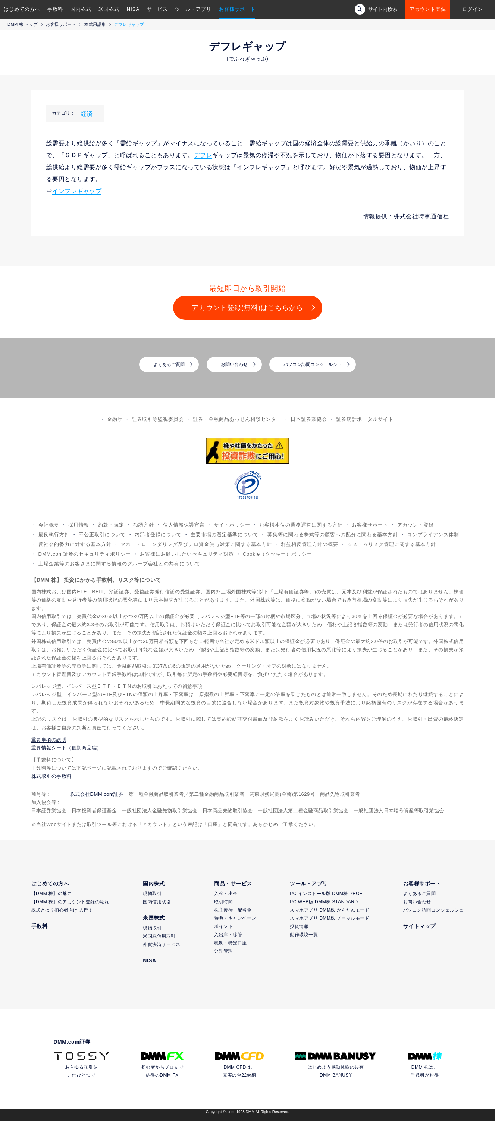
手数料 (55, 9)
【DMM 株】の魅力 (51, 893)
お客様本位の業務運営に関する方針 (301, 525)
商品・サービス (233, 883)
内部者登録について (158, 534)
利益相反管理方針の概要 (309, 544)
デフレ (203, 155)
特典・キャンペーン (235, 918)
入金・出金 (226, 893)
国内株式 (81, 9)
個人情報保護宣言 (184, 525)
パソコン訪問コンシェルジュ (312, 364)
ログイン (472, 9)
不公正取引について (102, 534)
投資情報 (299, 926)
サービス (157, 9)
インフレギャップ (76, 191)
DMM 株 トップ (22, 24)
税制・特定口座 (230, 942)
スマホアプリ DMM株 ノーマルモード (329, 918)
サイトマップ (419, 926)
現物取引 (152, 893)
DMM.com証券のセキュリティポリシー (84, 554)
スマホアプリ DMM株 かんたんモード (329, 910)
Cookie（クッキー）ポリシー (277, 554)
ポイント (223, 926)
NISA (133, 9)
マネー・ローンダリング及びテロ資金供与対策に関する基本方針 (196, 544)
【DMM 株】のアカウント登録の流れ (70, 901)
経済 (87, 114)
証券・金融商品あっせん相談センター (237, 419)
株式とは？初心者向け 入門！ (62, 910)
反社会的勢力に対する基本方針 (75, 544)
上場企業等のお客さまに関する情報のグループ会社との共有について (119, 563)
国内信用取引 (157, 901)
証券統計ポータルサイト (365, 419)
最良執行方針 (54, 534)
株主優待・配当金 (232, 910)
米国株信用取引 (159, 936)
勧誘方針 (143, 525)
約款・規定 (111, 525)
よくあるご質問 (169, 364)
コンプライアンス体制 (433, 534)
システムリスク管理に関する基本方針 (391, 544)
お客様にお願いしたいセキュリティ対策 (187, 554)
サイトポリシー (232, 525)
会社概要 (48, 525)
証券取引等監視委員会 (158, 419)
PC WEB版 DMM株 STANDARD (324, 901)
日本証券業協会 (309, 419)
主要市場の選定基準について (225, 534)
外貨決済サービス (161, 944)
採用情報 (78, 525)
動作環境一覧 (304, 934)
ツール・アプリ (193, 9)
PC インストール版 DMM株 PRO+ (326, 893)
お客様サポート (237, 9)
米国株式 (108, 9)
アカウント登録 (428, 9)
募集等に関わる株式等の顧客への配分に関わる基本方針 (332, 534)
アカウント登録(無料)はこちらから (247, 307)
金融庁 (115, 419)
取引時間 (223, 901)
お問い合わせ (234, 364)
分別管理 (223, 951)
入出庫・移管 (228, 934)
